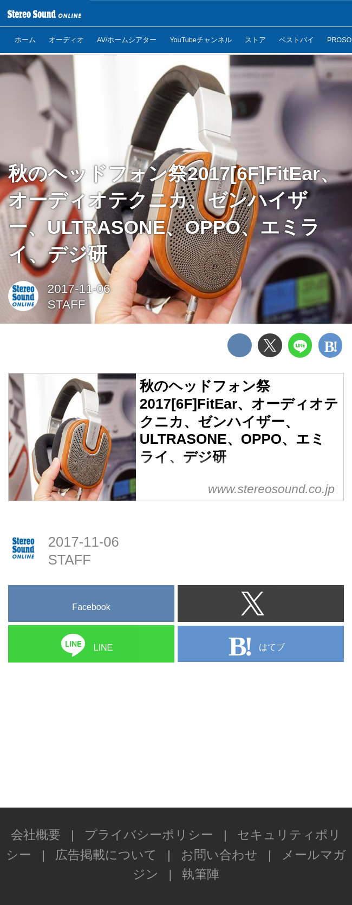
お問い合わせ (219, 855)
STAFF (66, 304)
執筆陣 (200, 874)
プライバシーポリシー (148, 835)
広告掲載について (106, 855)
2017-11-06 (78, 288)
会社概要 (36, 835)
